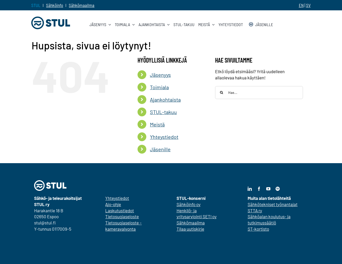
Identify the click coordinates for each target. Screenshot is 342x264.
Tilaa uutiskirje (190, 228)
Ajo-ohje (113, 204)
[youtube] (268, 189)
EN (301, 5)
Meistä (157, 124)
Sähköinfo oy (189, 204)
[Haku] (221, 92)
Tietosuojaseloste (122, 216)
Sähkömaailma (81, 5)
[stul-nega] (50, 182)
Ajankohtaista (165, 99)
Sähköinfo (54, 5)
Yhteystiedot (164, 137)
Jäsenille (160, 149)
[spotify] (278, 189)
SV (308, 5)
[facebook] (259, 189)
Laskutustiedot (119, 210)
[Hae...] (259, 92)
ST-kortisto (258, 228)
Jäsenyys (160, 75)
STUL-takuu (163, 112)
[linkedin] (250, 189)
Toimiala (159, 87)
